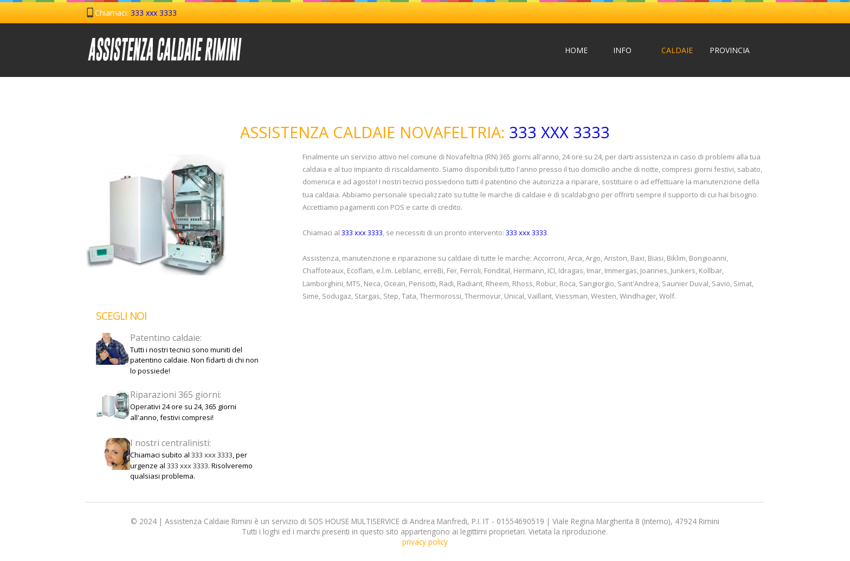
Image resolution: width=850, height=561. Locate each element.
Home (576, 50)
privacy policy (425, 542)
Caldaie (673, 50)
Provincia (721, 50)
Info (622, 50)
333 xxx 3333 (154, 13)
